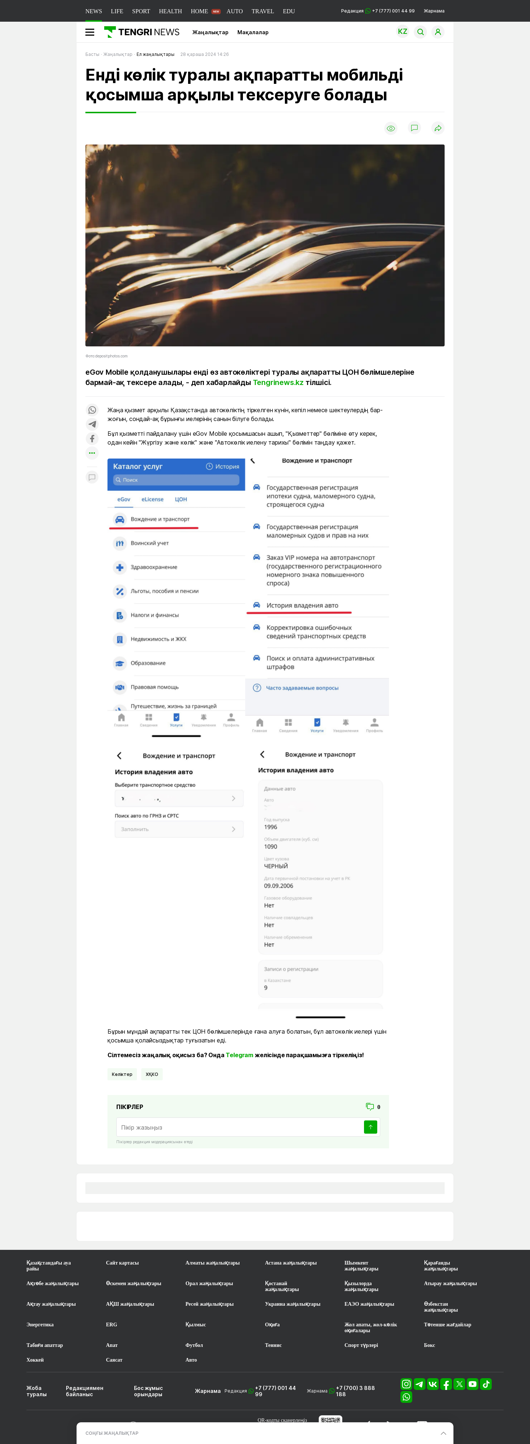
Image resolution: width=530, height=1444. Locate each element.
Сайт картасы (122, 1263)
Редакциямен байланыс (84, 1391)
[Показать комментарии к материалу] (92, 478)
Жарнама (434, 11)
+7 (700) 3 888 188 (355, 1391)
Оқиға (272, 1324)
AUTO (235, 11)
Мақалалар (253, 32)
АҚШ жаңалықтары (130, 1304)
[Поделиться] (438, 128)
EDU (289, 11)
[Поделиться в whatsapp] (92, 410)
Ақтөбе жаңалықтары (52, 1283)
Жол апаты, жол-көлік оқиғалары (370, 1327)
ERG (111, 1324)
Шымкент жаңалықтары (361, 1266)
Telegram (239, 1055)
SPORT (141, 11)
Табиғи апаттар (44, 1345)
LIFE (117, 11)
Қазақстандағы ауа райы (48, 1266)
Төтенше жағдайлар (447, 1324)
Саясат (114, 1360)
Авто (191, 1360)
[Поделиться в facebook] (92, 439)
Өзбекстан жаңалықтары (441, 1307)
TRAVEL (263, 11)
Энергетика (40, 1324)
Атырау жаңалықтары (450, 1283)
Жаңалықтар (210, 32)
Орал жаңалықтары (209, 1283)
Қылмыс (196, 1324)
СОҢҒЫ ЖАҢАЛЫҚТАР (111, 1433)
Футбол (194, 1345)
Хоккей (35, 1360)
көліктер (122, 1074)
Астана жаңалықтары (291, 1263)
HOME (199, 11)
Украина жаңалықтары (293, 1304)
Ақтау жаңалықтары (51, 1304)
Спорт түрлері (361, 1345)
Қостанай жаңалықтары (282, 1286)
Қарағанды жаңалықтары (441, 1266)
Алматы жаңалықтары (213, 1263)
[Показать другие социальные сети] (92, 453)
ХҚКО (152, 1074)
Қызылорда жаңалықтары (361, 1286)
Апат (112, 1345)
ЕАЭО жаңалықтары (369, 1304)
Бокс (429, 1345)
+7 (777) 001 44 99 (275, 1391)
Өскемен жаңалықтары (133, 1283)
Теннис (273, 1345)
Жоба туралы (36, 1391)
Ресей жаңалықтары (210, 1304)
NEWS (93, 11)
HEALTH (170, 11)
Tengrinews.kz (278, 382)
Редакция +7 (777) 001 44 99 (378, 11)
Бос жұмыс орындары (148, 1391)
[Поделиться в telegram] (92, 425)
